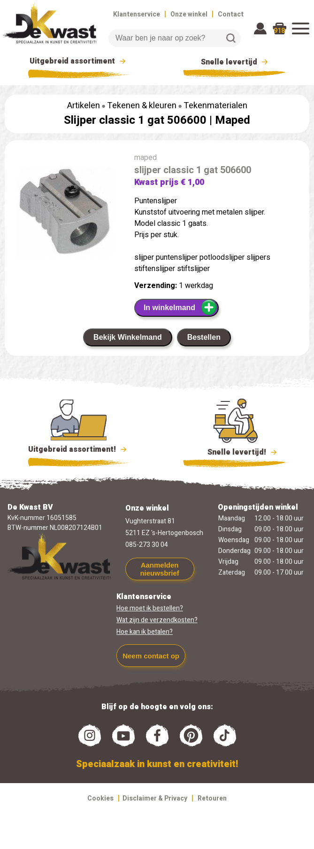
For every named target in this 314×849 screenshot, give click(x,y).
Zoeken (231, 38)
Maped (232, 120)
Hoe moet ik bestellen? (149, 608)
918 (279, 31)
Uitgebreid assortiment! (78, 449)
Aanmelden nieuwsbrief (159, 569)
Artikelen (83, 105)
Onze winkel (188, 14)
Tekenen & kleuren (141, 105)
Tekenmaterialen (215, 105)
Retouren (212, 798)
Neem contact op (151, 656)
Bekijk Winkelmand (127, 337)
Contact (231, 14)
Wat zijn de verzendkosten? (157, 620)
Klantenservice (136, 14)
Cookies (100, 798)
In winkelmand (180, 307)
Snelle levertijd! (236, 451)
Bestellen (204, 337)
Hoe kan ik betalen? (144, 632)
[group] (65, 214)
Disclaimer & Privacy (155, 798)
